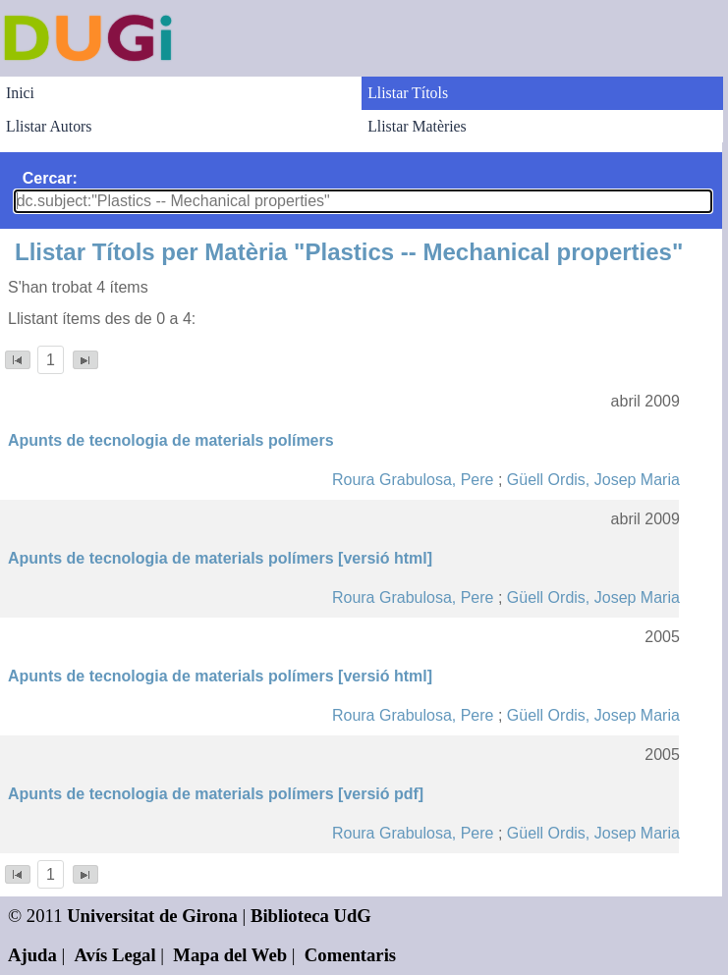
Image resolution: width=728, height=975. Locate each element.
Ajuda (32, 955)
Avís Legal (115, 955)
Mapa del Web (230, 955)
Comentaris (350, 955)
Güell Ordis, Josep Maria (593, 479)
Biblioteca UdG (311, 915)
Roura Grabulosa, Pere (413, 479)
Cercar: (50, 178)
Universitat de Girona (152, 915)
